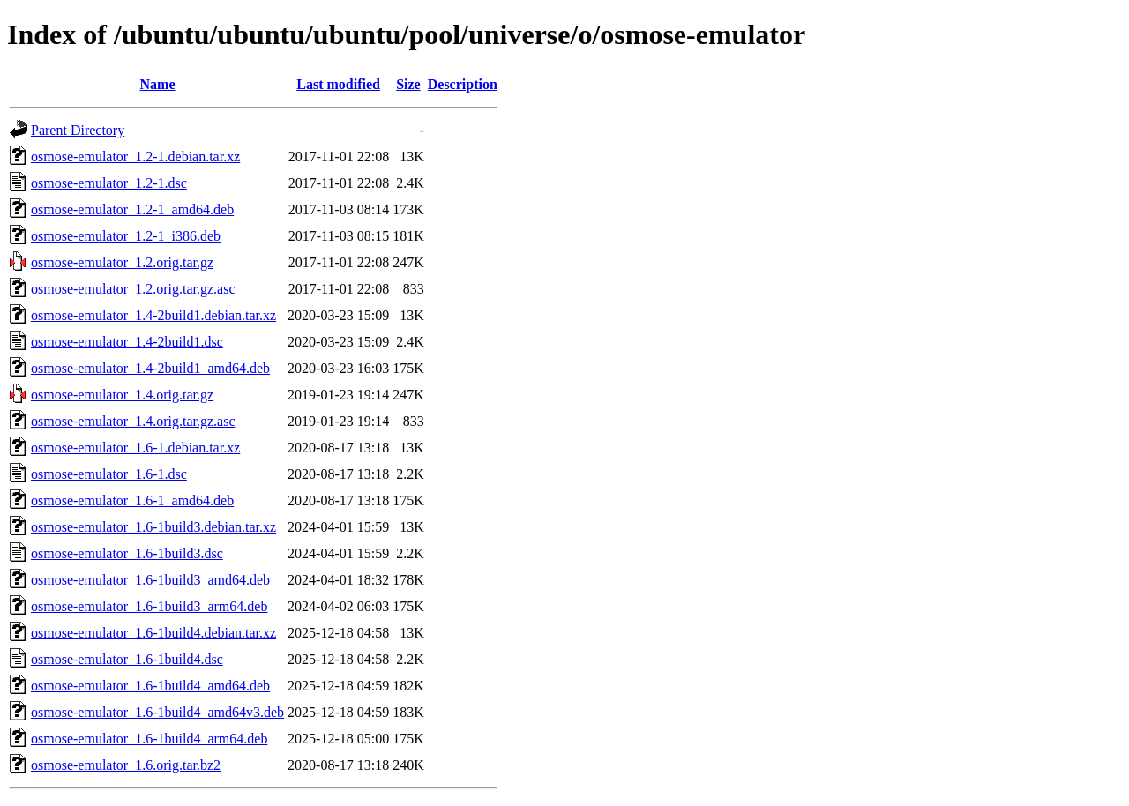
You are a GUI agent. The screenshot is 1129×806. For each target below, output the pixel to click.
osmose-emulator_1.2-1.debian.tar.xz (135, 156)
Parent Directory (77, 130)
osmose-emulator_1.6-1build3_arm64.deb (149, 606)
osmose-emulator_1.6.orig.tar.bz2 (126, 764)
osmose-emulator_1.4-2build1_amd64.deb (150, 368)
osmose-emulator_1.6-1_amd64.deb (132, 500)
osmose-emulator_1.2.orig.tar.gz (122, 262)
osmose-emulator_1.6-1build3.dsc (127, 553)
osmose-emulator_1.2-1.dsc (109, 182)
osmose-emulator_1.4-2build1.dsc (127, 341)
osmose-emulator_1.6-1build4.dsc (127, 659)
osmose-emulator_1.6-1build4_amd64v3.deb (157, 712)
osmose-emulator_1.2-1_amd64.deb (132, 209)
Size (408, 84)
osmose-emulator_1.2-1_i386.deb (126, 235)
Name (158, 84)
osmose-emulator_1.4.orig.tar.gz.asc (133, 421)
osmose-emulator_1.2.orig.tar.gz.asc (133, 288)
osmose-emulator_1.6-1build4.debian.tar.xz (153, 632)
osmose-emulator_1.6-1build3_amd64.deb (150, 579)
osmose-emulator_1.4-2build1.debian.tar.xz (153, 315)
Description (462, 84)
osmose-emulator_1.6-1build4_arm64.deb (149, 738)
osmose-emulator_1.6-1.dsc (109, 473)
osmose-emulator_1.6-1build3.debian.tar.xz (153, 526)
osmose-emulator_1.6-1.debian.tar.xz (135, 447)
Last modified (338, 84)
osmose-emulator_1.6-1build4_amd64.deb (150, 685)
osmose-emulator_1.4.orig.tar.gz (122, 394)
